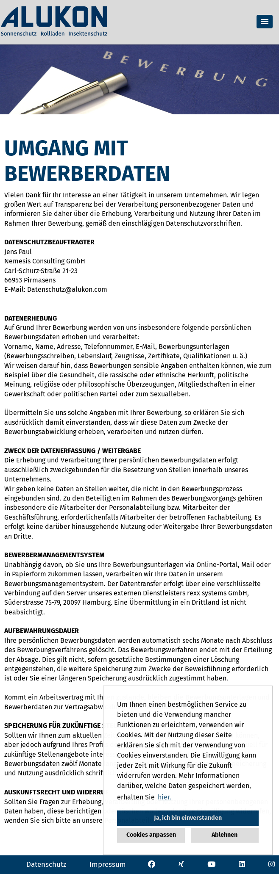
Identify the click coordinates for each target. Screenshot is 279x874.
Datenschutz (46, 864)
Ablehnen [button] (224, 834)
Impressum (107, 864)
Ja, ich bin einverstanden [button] (188, 817)
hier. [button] (164, 797)
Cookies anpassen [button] (151, 834)
